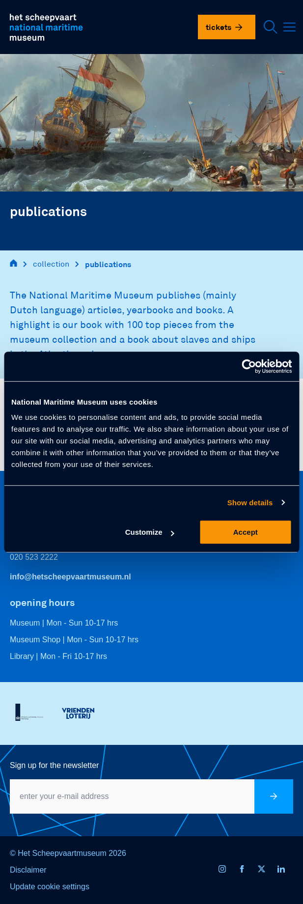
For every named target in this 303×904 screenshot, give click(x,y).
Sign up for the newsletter (54, 765)
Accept (245, 532)
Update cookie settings (49, 886)
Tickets (224, 26)
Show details (250, 502)
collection (51, 264)
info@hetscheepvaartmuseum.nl (70, 577)
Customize (149, 532)
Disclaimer (28, 870)
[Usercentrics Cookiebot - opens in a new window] (249, 366)
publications (108, 264)
